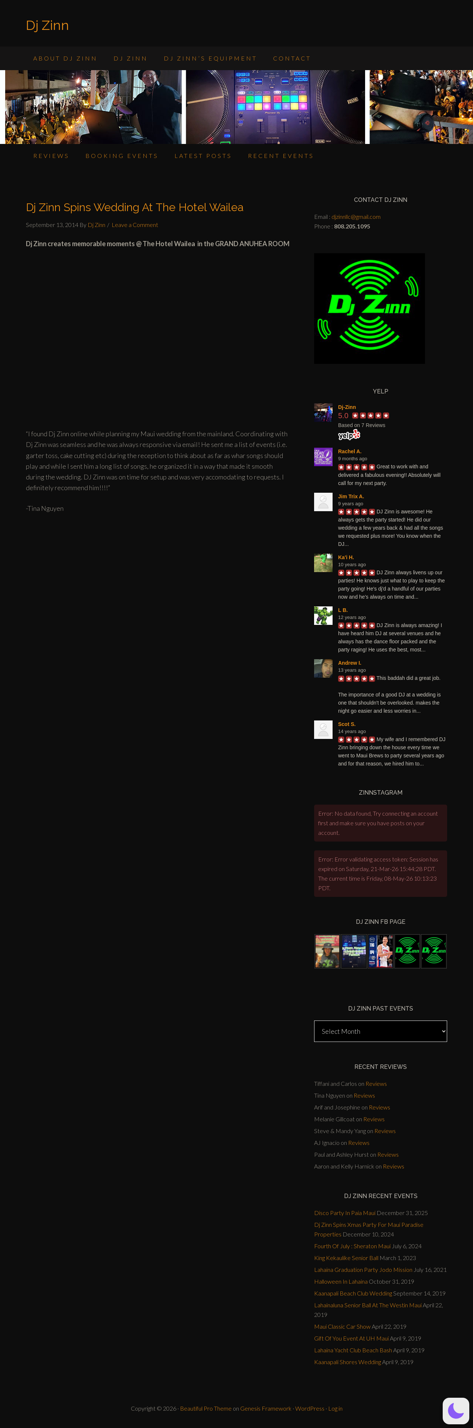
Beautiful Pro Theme (206, 1408)
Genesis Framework (266, 1408)
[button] (456, 1411)
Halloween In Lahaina (341, 1281)
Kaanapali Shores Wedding (347, 1361)
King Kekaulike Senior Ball (346, 1257)
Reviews (376, 1083)
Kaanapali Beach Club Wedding (353, 1293)
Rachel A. (349, 451)
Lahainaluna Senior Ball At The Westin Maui (368, 1304)
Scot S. (346, 724)
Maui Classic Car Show (342, 1326)
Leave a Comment (135, 224)
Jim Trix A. (351, 496)
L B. (343, 610)
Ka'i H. (346, 557)
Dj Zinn (47, 25)
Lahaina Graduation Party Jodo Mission (363, 1269)
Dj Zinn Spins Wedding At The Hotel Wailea (135, 207)
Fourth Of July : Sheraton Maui (352, 1245)
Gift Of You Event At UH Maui (351, 1338)
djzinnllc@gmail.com (356, 216)
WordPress (309, 1408)
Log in (335, 1408)
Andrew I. (349, 663)
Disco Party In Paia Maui (344, 1212)
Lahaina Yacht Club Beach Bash (353, 1349)
